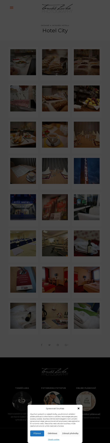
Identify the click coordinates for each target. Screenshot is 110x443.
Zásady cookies (53, 439)
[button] (78, 408)
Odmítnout (52, 433)
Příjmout (37, 433)
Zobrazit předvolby (70, 433)
